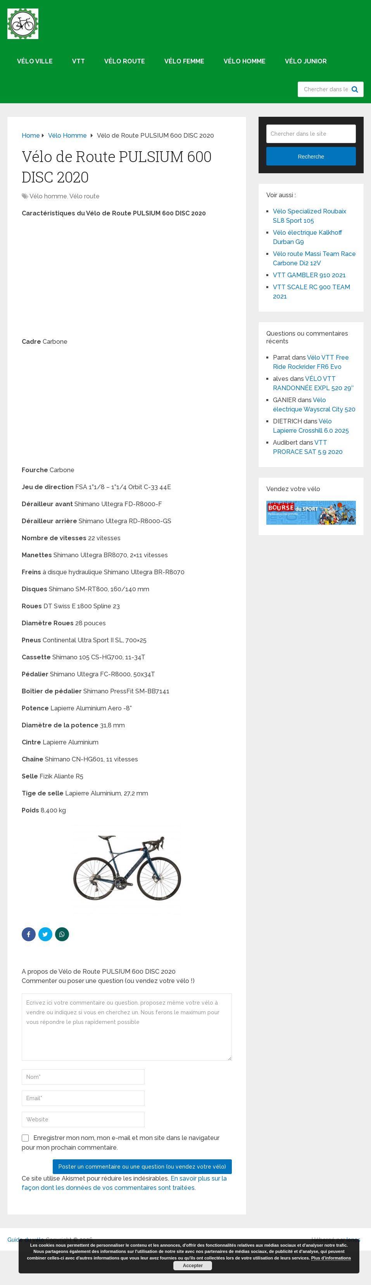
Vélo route (124, 61)
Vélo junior (306, 61)
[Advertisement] (127, 280)
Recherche (356, 89)
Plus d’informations (331, 1258)
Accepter (193, 1265)
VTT (78, 61)
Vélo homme (245, 61)
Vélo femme (184, 61)
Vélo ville (35, 61)
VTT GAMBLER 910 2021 (309, 275)
